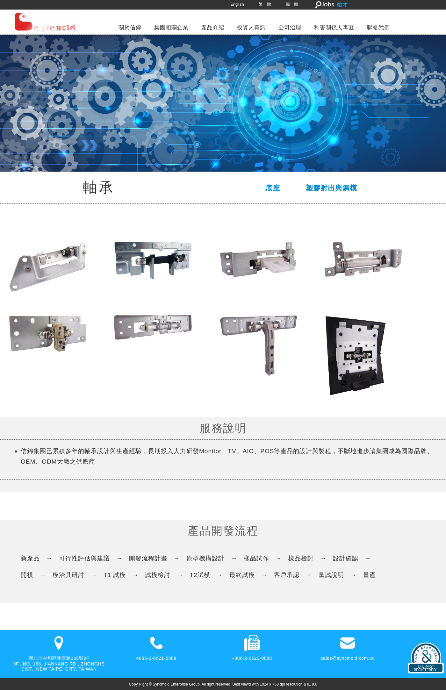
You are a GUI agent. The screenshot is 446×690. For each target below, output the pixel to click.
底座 (272, 188)
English (237, 4)
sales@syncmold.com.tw (347, 658)
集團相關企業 (171, 28)
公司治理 (289, 28)
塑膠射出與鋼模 (331, 188)
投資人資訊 (251, 28)
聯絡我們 (378, 28)
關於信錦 (130, 28)
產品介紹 (212, 28)
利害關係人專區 (334, 28)
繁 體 (265, 4)
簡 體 (292, 4)
